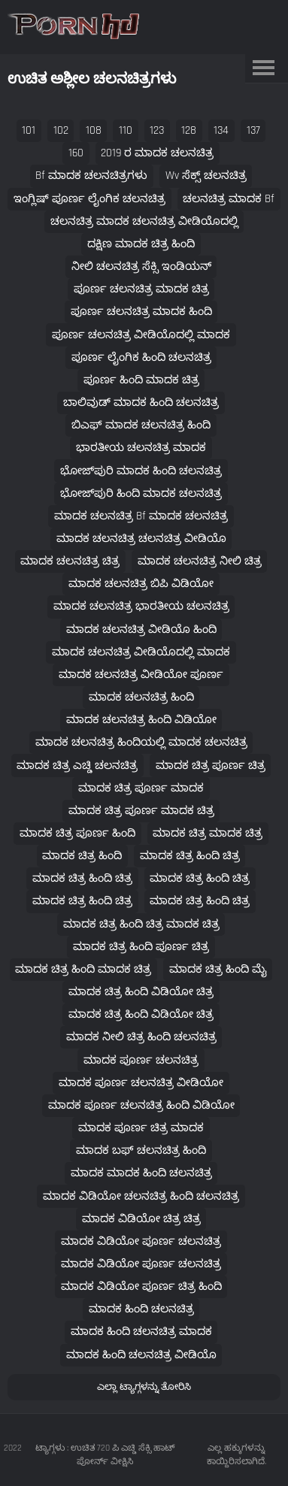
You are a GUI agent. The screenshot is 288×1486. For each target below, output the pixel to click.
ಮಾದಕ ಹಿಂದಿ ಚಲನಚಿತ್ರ (141, 1309)
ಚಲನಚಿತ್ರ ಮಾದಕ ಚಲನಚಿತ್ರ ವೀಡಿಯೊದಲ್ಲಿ (144, 221)
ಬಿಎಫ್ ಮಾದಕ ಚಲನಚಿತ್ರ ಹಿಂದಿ (141, 425)
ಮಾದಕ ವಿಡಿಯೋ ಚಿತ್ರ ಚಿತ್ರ (141, 1219)
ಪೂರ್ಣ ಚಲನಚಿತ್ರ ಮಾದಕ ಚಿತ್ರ (141, 289)
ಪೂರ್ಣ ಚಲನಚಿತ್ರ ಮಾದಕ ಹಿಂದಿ (141, 311)
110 (125, 130)
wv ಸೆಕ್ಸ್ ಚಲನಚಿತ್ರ (206, 175)
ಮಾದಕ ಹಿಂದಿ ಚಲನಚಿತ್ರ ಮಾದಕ (141, 1331)
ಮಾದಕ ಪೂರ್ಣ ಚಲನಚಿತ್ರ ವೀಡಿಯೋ (141, 1083)
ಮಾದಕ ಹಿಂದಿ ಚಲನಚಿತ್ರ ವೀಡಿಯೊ (141, 1355)
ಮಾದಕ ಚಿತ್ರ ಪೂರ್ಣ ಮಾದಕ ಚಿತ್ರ (141, 811)
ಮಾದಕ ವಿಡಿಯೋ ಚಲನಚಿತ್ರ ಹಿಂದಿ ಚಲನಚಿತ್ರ (141, 1196)
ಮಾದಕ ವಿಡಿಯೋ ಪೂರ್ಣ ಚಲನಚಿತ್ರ (141, 1241)
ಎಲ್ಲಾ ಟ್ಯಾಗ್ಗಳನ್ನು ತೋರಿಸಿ (144, 1387)
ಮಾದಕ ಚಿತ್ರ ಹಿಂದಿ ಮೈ (218, 969)
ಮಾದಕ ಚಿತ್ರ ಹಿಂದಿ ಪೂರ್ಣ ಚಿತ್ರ (141, 947)
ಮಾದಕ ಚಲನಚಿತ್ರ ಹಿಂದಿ (141, 697)
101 (28, 130)
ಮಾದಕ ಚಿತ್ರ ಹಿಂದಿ (82, 856)
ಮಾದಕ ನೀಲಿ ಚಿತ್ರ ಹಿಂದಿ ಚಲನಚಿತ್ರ (141, 1037)
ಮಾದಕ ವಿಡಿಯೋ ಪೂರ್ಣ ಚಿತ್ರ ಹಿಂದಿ (141, 1286)
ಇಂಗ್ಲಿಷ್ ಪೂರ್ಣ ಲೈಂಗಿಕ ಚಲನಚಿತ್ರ (89, 199)
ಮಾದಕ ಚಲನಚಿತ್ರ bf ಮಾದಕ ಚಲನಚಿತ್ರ (141, 516)
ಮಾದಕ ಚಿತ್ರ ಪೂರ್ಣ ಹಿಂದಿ (77, 833)
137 (253, 130)
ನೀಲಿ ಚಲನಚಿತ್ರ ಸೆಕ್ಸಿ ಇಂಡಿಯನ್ (141, 266)
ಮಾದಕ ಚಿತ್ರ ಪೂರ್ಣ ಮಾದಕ (141, 788)
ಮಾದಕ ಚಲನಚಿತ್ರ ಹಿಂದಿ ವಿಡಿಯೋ (141, 720)
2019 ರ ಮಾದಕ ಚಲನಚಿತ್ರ (157, 153)
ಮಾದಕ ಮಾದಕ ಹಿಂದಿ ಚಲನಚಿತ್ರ (141, 1173)
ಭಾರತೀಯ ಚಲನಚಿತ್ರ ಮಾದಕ (141, 447)
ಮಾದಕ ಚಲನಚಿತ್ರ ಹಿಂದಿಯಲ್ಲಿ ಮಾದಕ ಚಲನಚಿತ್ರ (141, 742)
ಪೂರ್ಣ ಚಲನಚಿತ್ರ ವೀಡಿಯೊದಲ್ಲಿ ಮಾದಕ (141, 335)
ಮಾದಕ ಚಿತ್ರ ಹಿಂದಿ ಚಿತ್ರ (190, 856)
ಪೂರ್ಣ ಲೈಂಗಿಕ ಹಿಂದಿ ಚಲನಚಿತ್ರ (141, 357)
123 (157, 130)
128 (188, 130)
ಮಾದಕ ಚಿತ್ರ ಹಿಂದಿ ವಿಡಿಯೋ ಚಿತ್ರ (141, 992)
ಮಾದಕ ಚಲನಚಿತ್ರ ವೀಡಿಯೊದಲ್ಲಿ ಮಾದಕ (141, 652)
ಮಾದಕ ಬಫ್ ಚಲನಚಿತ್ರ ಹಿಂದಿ (141, 1150)
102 (60, 130)
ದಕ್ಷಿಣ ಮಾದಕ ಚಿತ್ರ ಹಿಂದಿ (141, 244)
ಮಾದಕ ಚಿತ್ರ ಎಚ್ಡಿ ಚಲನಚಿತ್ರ (77, 765)
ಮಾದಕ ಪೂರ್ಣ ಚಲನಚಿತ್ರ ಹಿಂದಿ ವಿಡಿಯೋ (141, 1105)
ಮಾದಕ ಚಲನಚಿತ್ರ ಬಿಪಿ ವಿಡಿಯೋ (141, 584)
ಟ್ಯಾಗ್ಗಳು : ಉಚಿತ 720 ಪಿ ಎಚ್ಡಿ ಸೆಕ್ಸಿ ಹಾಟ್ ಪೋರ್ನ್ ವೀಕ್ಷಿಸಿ (105, 1454)
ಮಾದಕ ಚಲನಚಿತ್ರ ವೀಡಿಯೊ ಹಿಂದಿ (141, 629)
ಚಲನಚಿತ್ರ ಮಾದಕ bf (228, 199)
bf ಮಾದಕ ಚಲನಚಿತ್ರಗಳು (91, 175)
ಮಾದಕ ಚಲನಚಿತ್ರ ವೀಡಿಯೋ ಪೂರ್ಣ (141, 674)
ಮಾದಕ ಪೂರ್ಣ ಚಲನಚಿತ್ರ (141, 1060)
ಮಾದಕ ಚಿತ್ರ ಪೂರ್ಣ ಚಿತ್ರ (210, 765)
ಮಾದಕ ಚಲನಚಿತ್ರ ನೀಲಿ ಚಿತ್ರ (200, 561)
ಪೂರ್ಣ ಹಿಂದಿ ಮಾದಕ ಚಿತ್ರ (141, 380)
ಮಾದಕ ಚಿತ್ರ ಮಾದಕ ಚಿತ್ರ (207, 833)
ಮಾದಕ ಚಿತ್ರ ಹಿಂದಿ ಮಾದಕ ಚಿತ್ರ (83, 969)
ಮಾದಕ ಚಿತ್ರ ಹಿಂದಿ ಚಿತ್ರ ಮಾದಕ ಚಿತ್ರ (141, 924)
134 (221, 130)
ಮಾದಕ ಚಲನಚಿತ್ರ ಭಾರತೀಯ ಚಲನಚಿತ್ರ (141, 606)
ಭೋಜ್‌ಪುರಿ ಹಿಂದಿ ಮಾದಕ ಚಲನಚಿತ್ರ (141, 493)
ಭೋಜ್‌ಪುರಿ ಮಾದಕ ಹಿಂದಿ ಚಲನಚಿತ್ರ (141, 471)
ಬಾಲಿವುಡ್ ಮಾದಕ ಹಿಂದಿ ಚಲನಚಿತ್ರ (141, 402)
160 (75, 153)
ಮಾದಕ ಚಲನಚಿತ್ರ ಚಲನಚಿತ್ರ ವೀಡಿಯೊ (141, 538)
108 (94, 130)
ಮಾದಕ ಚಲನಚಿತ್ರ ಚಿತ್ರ (70, 561)
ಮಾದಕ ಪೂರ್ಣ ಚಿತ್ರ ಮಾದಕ (141, 1128)
